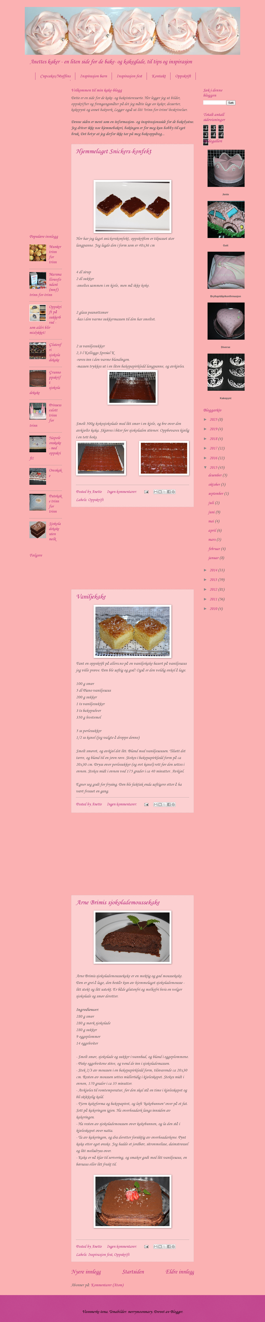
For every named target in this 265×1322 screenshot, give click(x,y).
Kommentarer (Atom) (107, 1285)
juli (211, 503)
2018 (214, 438)
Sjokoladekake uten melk (55, 531)
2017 (214, 448)
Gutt (225, 245)
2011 (214, 599)
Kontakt (158, 76)
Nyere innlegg (86, 1272)
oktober (214, 484)
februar (214, 549)
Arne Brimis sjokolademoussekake (117, 902)
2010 (214, 608)
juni (211, 512)
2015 (214, 467)
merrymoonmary (140, 1311)
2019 (214, 429)
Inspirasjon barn (93, 76)
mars (212, 539)
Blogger (176, 1311)
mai (211, 521)
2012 (214, 589)
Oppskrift (183, 76)
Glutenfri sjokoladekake (55, 352)
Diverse (225, 347)
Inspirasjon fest (129, 76)
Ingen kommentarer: (122, 491)
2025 (214, 419)
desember (215, 475)
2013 (214, 579)
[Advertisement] (132, 548)
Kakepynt (225, 398)
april (212, 530)
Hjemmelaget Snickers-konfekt (113, 151)
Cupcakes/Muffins (55, 76)
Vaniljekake (90, 597)
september (216, 493)
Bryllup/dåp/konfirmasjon (225, 296)
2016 (214, 458)
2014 (214, 570)
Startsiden (133, 1272)
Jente (225, 194)
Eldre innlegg (179, 1272)
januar (213, 558)
